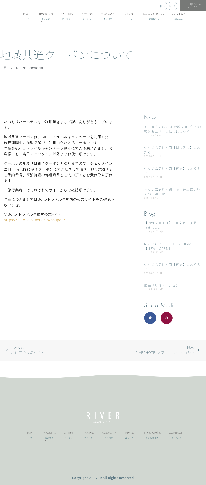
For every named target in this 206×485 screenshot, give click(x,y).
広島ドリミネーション (161, 285)
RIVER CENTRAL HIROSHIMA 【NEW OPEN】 (167, 246)
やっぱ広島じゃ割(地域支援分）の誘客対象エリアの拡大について (173, 129)
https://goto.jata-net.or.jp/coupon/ (34, 220)
